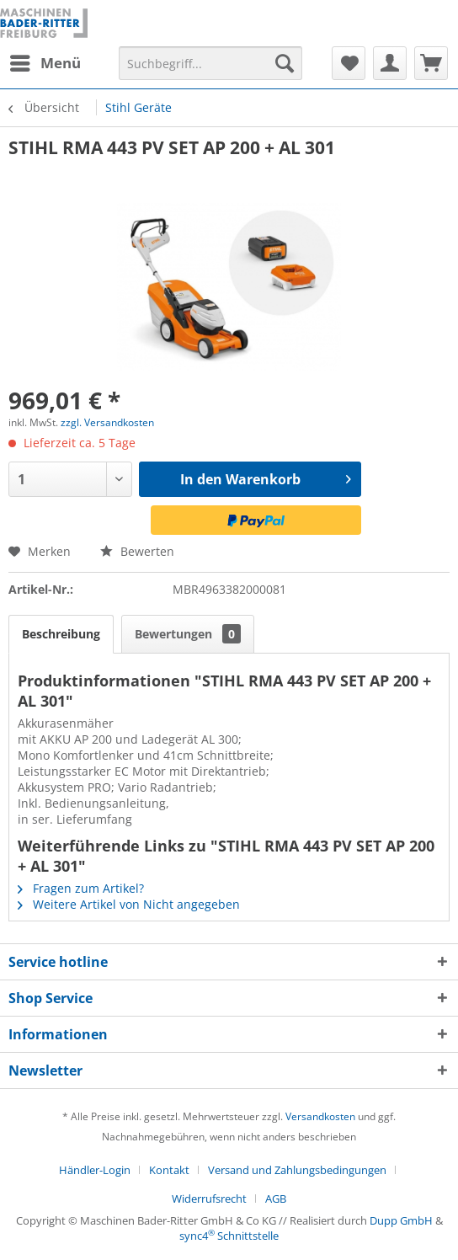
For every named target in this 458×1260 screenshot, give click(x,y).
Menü (45, 61)
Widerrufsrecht (209, 1198)
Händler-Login (94, 1169)
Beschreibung (61, 634)
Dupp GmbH (401, 1220)
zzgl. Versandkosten (107, 422)
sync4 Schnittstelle (229, 1235)
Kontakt (169, 1169)
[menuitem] (44, 63)
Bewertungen (188, 633)
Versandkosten (320, 1116)
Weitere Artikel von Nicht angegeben (129, 904)
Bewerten (137, 551)
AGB (275, 1198)
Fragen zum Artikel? (81, 888)
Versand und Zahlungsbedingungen (297, 1169)
